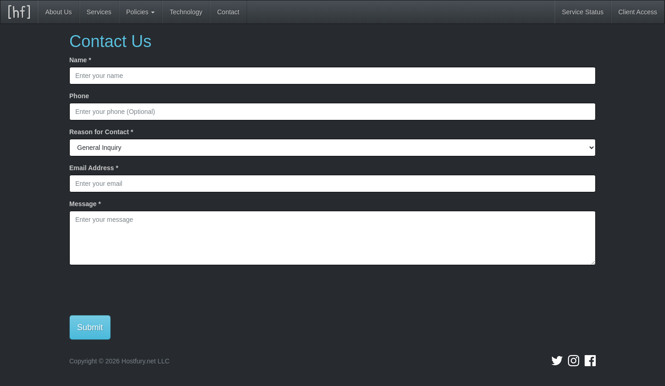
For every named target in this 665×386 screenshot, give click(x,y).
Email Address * (93, 168)
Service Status (583, 12)
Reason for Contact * (101, 132)
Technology (185, 12)
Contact (228, 12)
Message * (85, 204)
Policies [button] (140, 12)
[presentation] (139, 290)
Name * (80, 60)
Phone (79, 96)
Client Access (637, 12)
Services (99, 12)
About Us (58, 12)
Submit (90, 327)
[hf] (19, 11)
